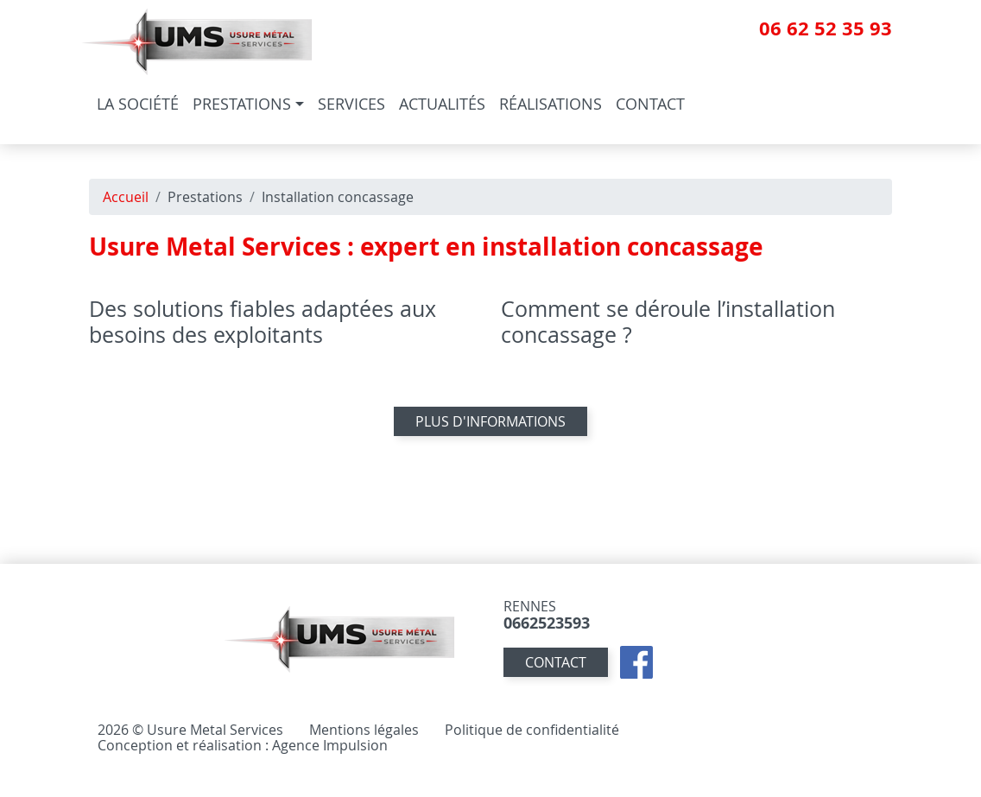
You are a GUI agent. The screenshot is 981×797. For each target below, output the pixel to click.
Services (351, 103)
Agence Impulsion (330, 745)
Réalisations (550, 103)
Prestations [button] (242, 103)
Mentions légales (364, 729)
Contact (650, 103)
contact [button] (555, 662)
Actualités (442, 103)
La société (138, 103)
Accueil (126, 196)
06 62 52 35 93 (825, 28)
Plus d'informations (490, 421)
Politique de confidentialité (532, 729)
